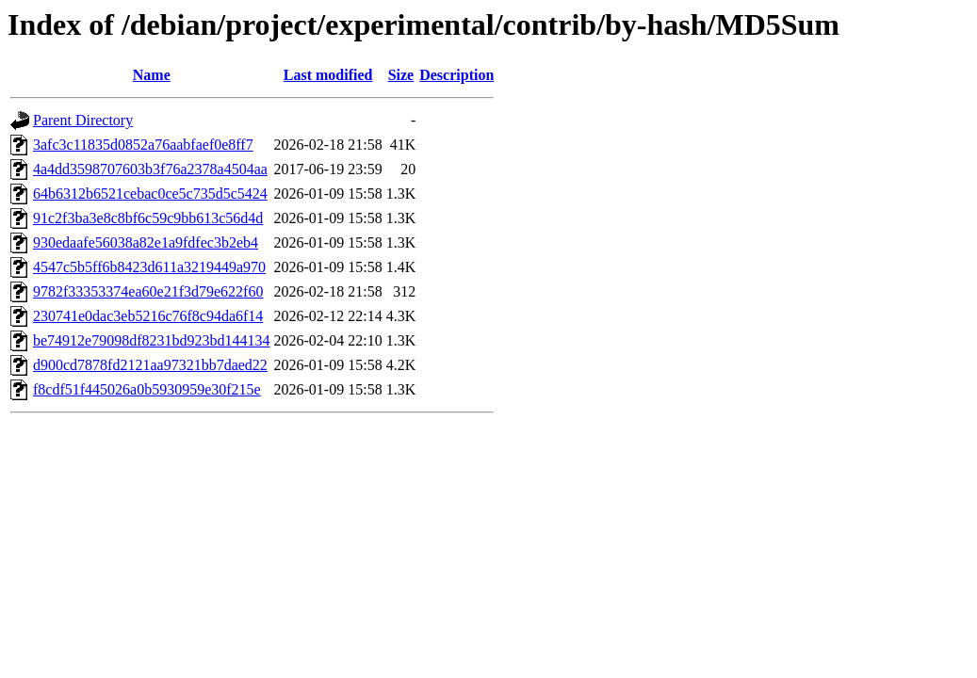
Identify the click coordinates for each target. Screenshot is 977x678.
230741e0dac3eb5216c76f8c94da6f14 (148, 316)
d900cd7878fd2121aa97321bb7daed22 (150, 365)
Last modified (328, 75)
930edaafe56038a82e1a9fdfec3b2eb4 (145, 242)
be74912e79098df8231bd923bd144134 (151, 340)
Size (401, 75)
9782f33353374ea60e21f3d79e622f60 (148, 291)
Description (456, 75)
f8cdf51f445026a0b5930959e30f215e (147, 389)
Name (152, 75)
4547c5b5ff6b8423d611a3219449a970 (149, 267)
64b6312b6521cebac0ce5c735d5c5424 (150, 194)
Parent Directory (83, 120)
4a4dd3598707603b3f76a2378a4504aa (150, 169)
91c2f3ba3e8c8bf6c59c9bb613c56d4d (148, 218)
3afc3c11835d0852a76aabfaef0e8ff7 (143, 145)
